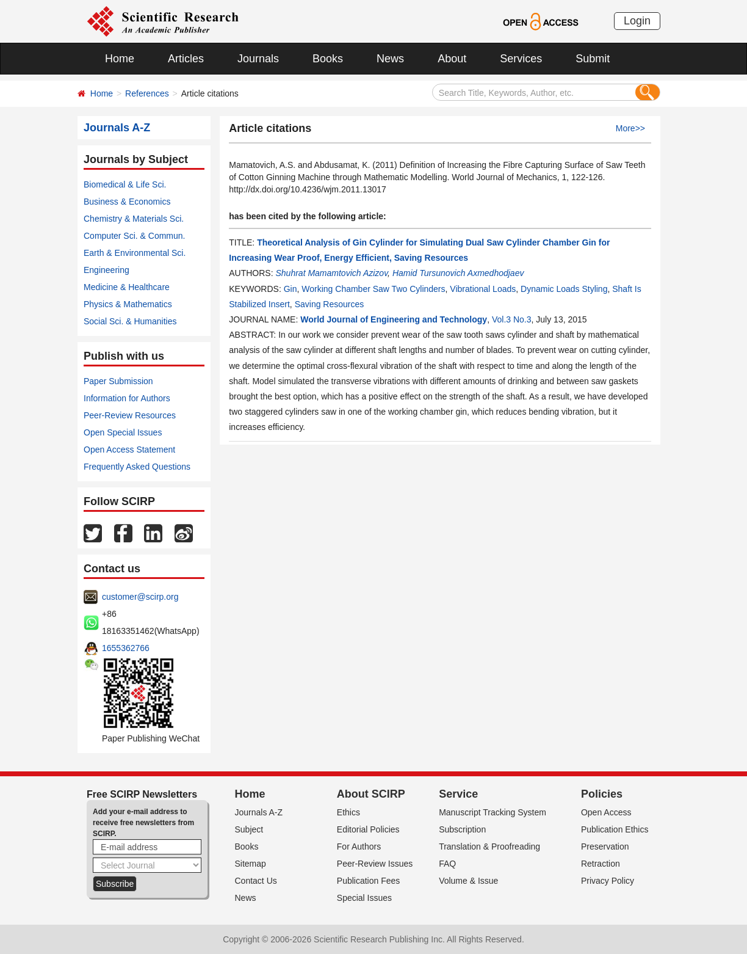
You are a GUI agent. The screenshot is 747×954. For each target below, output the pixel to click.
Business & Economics (127, 201)
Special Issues (364, 898)
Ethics (348, 812)
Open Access (606, 812)
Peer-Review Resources (130, 415)
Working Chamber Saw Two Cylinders (373, 289)
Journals (258, 59)
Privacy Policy (607, 881)
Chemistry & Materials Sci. (134, 219)
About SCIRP (371, 794)
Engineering (106, 270)
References (147, 93)
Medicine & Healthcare (127, 287)
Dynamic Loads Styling (564, 289)
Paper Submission (118, 381)
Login (637, 21)
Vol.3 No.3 (512, 319)
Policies (601, 794)
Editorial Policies (368, 829)
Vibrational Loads (483, 289)
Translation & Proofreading (489, 846)
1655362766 (126, 648)
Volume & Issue (468, 881)
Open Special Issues (123, 432)
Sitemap (250, 863)
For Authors (359, 846)
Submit (593, 59)
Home (119, 59)
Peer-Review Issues (375, 863)
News (390, 59)
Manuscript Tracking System (492, 812)
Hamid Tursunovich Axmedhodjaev (458, 273)
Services (521, 59)
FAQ (447, 863)
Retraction (600, 863)
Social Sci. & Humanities (130, 321)
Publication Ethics (615, 829)
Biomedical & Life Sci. (125, 184)
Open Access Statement (129, 449)
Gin (290, 289)
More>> (630, 128)
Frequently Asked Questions (137, 467)
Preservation (605, 846)
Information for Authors (127, 398)
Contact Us (256, 881)
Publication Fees (368, 881)
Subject (249, 829)
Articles (186, 59)
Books (327, 59)
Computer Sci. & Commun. (135, 236)
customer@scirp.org (140, 597)
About (452, 59)
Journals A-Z (259, 812)
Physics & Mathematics (128, 304)
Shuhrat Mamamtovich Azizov (331, 273)
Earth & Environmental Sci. (135, 253)
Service (458, 794)
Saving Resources (329, 304)
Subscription (462, 829)
